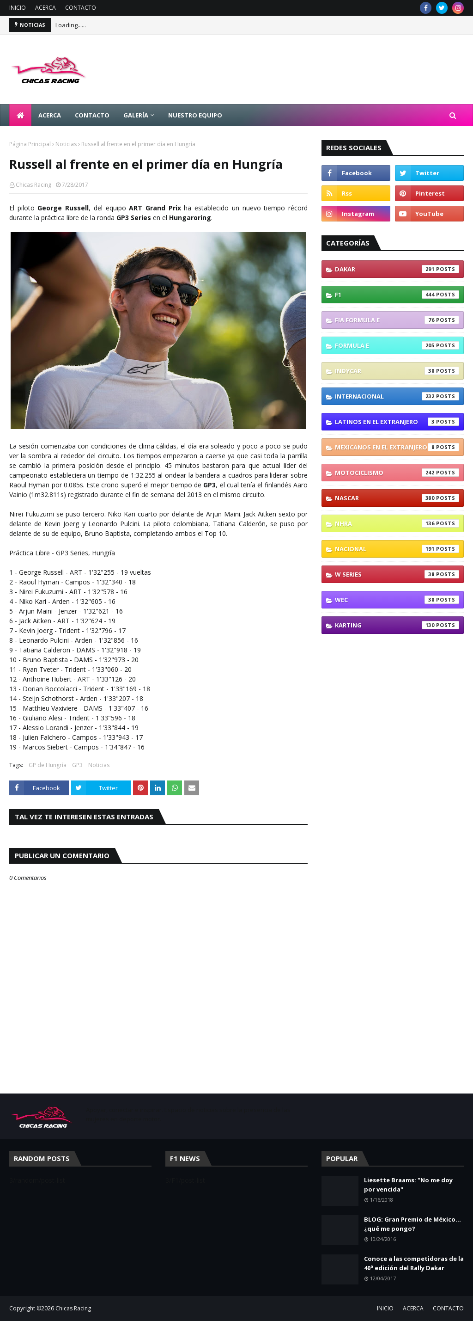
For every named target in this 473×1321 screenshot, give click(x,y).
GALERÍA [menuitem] (135, 115)
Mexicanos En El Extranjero (397, 447)
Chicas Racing (33, 185)
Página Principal (30, 144)
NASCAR (397, 498)
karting (397, 625)
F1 (397, 294)
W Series (397, 574)
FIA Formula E (397, 320)
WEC (397, 600)
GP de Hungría (48, 765)
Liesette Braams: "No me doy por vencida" (408, 1184)
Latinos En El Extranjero (397, 422)
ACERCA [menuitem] (49, 115)
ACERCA (45, 8)
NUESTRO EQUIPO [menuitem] (195, 115)
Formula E (397, 345)
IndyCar (397, 371)
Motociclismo (397, 472)
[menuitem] (20, 115)
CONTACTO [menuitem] (92, 115)
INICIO (17, 8)
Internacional (397, 396)
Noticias (66, 144)
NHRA (397, 523)
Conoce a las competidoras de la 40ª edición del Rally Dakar (414, 1263)
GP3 (77, 765)
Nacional (397, 549)
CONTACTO (80, 8)
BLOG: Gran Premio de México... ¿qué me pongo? (412, 1224)
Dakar (397, 269)
